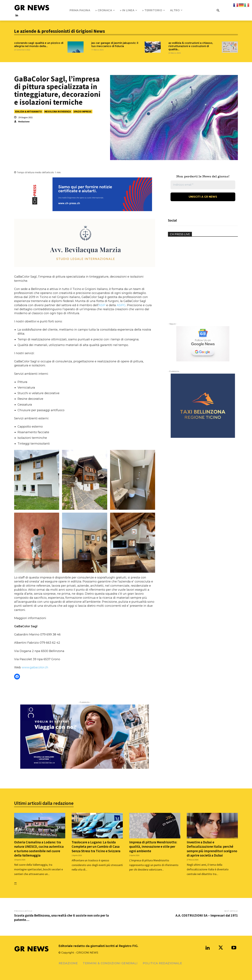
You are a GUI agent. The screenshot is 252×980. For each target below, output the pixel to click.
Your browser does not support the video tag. (192, 253)
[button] (218, 10)
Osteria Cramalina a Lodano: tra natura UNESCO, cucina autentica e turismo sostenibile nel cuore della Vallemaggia (39, 849)
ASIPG (121, 305)
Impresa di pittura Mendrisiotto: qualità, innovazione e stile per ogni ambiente (153, 846)
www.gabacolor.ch (35, 667)
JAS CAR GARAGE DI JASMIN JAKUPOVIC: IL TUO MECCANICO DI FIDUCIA (114, 44)
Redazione (24, 121)
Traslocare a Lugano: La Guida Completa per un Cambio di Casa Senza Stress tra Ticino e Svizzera (96, 846)
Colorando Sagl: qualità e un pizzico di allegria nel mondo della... (38, 44)
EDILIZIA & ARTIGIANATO (28, 111)
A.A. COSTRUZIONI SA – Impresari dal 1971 (207, 915)
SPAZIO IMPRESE (82, 111)
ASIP (102, 305)
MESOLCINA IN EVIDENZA (58, 111)
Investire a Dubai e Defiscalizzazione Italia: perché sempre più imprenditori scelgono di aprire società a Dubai (212, 849)
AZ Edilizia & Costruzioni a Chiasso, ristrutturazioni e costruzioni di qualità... (190, 46)
